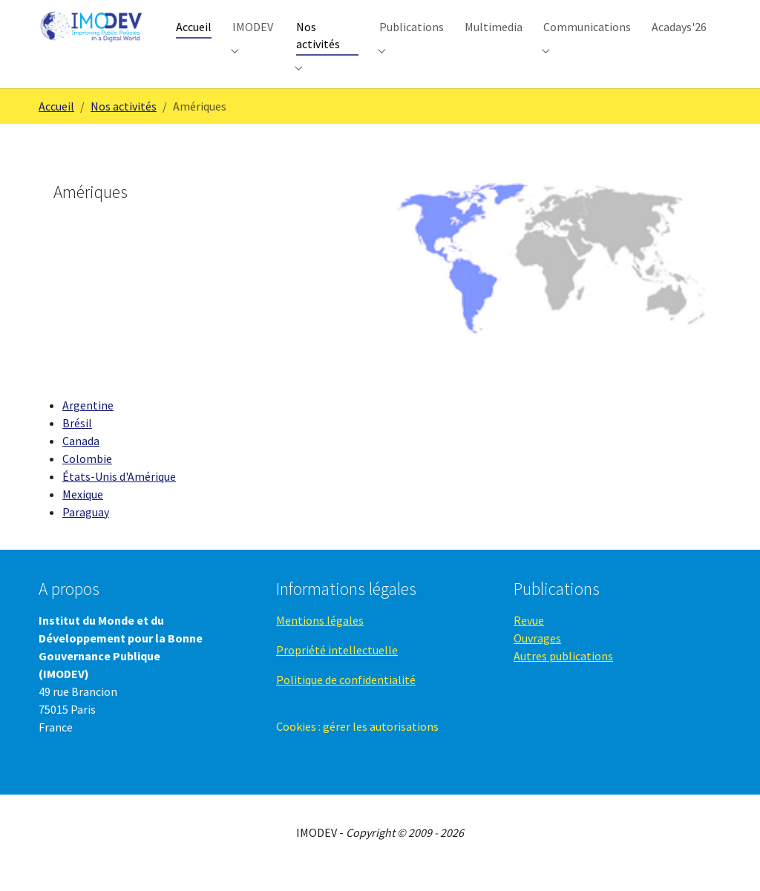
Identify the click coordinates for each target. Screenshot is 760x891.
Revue (529, 640)
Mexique (82, 514)
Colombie (87, 478)
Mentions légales (320, 640)
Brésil (77, 442)
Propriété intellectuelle (337, 670)
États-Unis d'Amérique (119, 496)
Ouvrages (537, 658)
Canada (80, 460)
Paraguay (85, 532)
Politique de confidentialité (346, 699)
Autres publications (563, 675)
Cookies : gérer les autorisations (357, 746)
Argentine (88, 425)
